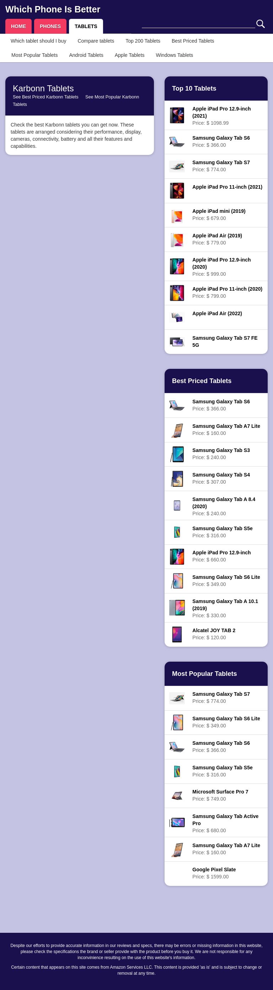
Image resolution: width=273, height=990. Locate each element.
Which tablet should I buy (38, 41)
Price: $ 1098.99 (221, 116)
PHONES (50, 26)
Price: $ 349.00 (226, 580)
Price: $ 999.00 (221, 267)
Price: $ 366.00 (221, 141)
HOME (18, 26)
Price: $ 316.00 (222, 532)
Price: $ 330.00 (225, 608)
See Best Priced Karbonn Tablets (46, 97)
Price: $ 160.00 (226, 429)
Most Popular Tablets (34, 55)
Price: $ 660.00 (221, 556)
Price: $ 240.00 (221, 453)
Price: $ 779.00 (217, 239)
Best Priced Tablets (193, 41)
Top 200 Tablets (142, 41)
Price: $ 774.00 (221, 166)
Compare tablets (95, 41)
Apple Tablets (130, 55)
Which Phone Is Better (52, 9)
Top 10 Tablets (194, 88)
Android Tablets (86, 55)
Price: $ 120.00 (213, 634)
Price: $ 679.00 (218, 214)
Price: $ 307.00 (221, 478)
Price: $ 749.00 (220, 795)
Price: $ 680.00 (225, 823)
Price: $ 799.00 (227, 292)
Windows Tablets (174, 55)
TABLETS (86, 26)
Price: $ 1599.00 (214, 873)
